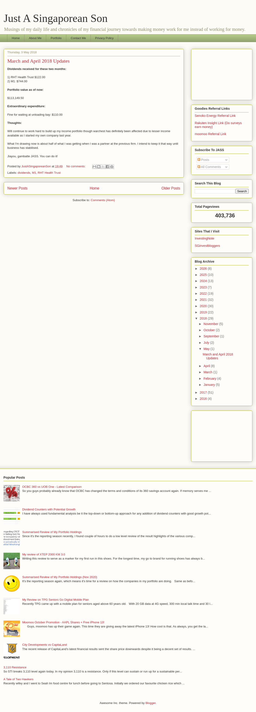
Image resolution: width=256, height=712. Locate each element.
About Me (35, 38)
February (210, 378)
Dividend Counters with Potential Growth (48, 509)
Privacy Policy (104, 38)
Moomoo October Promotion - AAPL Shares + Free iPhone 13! (63, 622)
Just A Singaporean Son (56, 18)
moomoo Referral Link (210, 134)
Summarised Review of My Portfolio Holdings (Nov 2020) (59, 577)
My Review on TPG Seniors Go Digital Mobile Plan (55, 599)
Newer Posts (17, 188)
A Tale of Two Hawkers (18, 679)
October (209, 330)
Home (16, 38)
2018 (204, 318)
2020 (204, 306)
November (211, 324)
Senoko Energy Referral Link (215, 115)
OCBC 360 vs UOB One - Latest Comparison (52, 486)
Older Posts (171, 188)
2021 (204, 299)
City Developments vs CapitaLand (44, 644)
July (206, 342)
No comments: (76, 166)
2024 (204, 281)
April (207, 366)
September (211, 336)
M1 (34, 172)
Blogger (150, 703)
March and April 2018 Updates (38, 61)
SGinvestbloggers (207, 246)
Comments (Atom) (103, 200)
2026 (204, 268)
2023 (204, 287)
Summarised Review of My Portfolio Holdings (52, 532)
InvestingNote (204, 238)
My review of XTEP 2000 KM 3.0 (43, 554)
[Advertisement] (222, 73)
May (206, 349)
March (208, 372)
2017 (204, 392)
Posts (203, 160)
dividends (24, 172)
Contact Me (78, 38)
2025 (204, 275)
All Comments (209, 167)
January (209, 385)
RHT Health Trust (49, 172)
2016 (204, 398)
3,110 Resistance (14, 667)
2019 (204, 312)
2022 (204, 293)
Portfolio (56, 38)
